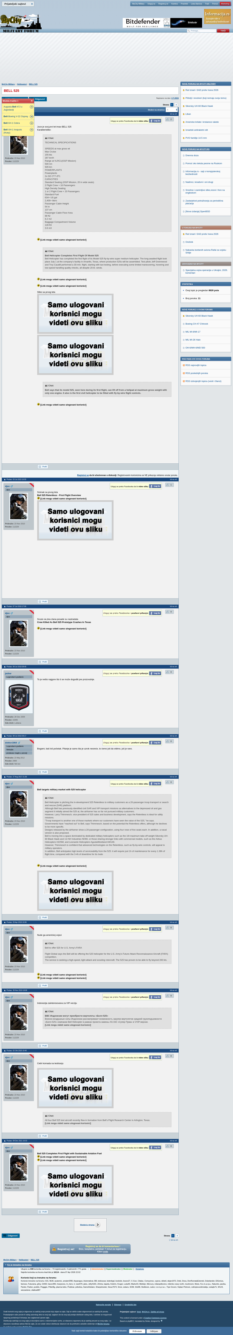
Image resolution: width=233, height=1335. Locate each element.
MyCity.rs (145, 1312)
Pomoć (215, 4)
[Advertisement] (116, 59)
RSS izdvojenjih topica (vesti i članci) (203, 289)
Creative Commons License (155, 1318)
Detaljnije (140, 1269)
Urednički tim (130, 1305)
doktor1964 (11, 742)
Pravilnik (184, 4)
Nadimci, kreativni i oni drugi (199, 398)
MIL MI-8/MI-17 (192, 239)
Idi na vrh (174, 1240)
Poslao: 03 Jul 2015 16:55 (16, 479)
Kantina (174, 4)
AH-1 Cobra (12, 123)
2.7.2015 (175, 98)
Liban (188, 330)
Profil (44, 467)
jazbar (8, 673)
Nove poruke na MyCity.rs (196, 366)
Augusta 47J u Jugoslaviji (13, 108)
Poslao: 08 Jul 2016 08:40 (16, 667)
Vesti (139, 1312)
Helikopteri (22, 84)
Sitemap (118, 1305)
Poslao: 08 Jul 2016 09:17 (16, 736)
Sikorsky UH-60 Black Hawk (199, 223)
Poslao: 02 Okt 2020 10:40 (17, 1051)
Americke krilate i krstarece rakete (202, 338)
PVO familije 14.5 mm (196, 354)
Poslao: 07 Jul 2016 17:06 (16, 606)
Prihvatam (137, 1331)
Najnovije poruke (103, 1305)
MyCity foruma (103, 1324)
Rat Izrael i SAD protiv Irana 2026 (201, 142)
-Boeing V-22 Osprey (16, 116)
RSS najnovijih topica (195, 273)
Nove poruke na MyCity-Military (199, 300)
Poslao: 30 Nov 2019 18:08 (17, 990)
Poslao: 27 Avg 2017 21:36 (17, 777)
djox (7, 486)
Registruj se (163, 4)
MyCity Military (138, 4)
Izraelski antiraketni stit (196, 346)
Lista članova (196, 4)
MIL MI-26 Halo (192, 247)
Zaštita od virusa (157, 1312)
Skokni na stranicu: (156, 110)
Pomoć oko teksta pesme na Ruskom (203, 380)
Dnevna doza (192, 372)
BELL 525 (33, 84)
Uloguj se (151, 4)
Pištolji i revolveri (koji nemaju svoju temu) (205, 314)
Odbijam (154, 1331)
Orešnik (189, 150)
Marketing (225, 4)
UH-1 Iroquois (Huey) (13, 131)
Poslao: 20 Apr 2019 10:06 (17, 922)
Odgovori (40, 99)
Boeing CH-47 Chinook (196, 231)
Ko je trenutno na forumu (19, 1265)
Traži (207, 4)
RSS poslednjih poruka (196, 281)
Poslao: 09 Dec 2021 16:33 (17, 1141)
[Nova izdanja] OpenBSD (197, 428)
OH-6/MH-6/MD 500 (195, 255)
